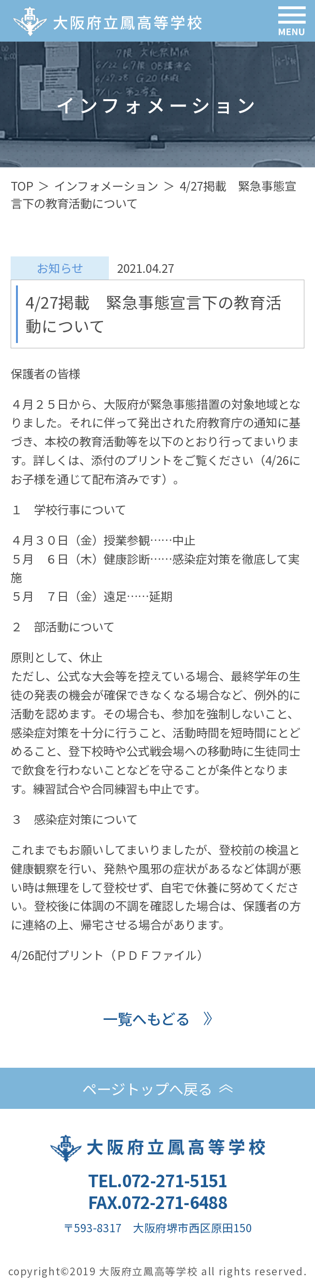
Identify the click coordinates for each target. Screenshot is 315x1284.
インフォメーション (106, 185)
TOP (22, 185)
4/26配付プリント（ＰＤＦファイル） (110, 954)
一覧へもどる (146, 1018)
